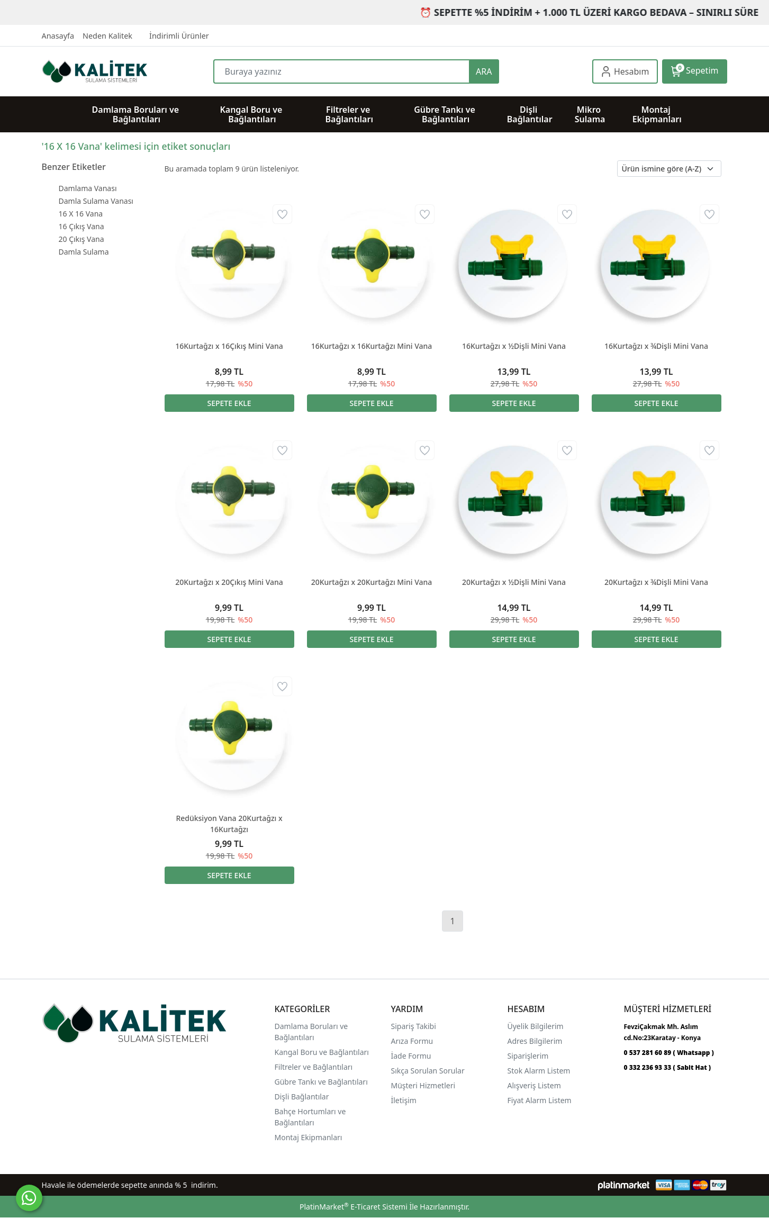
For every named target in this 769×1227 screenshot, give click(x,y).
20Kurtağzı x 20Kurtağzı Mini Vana (371, 582)
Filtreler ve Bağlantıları (314, 1067)
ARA (484, 71)
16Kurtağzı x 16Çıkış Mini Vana (229, 346)
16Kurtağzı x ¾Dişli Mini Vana (656, 346)
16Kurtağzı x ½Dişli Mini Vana (514, 346)
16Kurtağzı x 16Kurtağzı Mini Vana (371, 346)
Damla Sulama (84, 252)
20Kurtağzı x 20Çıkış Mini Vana (229, 582)
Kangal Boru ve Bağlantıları (322, 1052)
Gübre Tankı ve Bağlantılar (320, 1082)
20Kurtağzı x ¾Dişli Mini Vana (656, 582)
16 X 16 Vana (81, 214)
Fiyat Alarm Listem (540, 1100)
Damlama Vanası (88, 188)
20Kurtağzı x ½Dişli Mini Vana (514, 582)
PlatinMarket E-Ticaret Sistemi (354, 1207)
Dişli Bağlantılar (302, 1096)
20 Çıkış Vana (81, 239)
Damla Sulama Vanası (96, 201)
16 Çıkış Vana (81, 226)
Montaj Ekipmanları (308, 1137)
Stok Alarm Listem (539, 1071)
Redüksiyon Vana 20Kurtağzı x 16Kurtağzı (229, 823)
